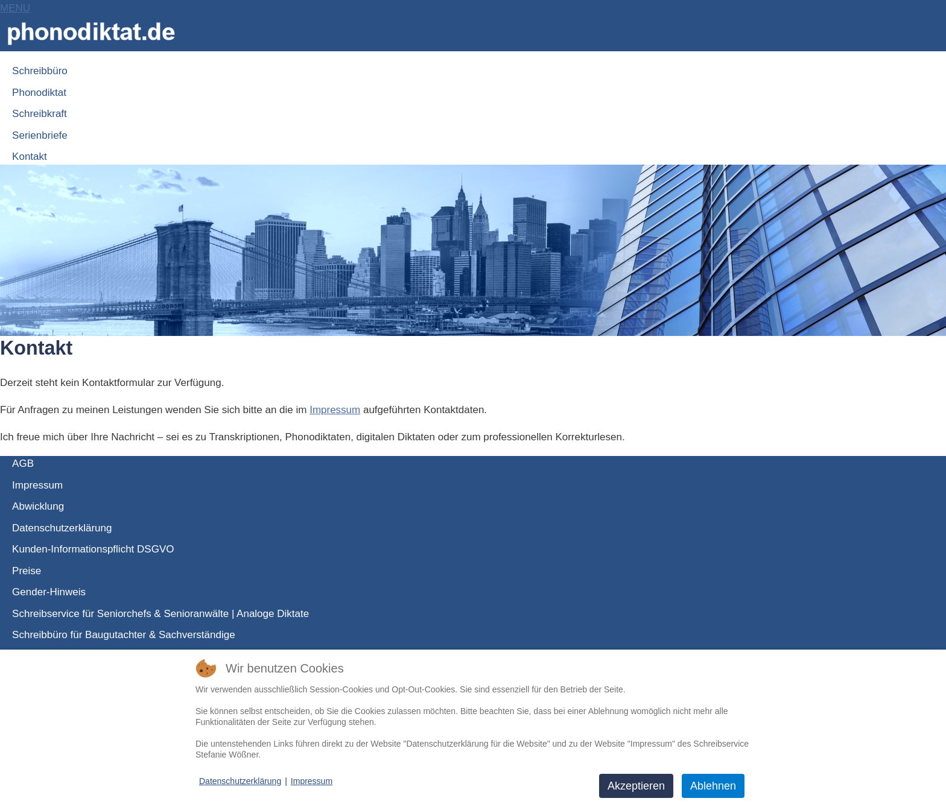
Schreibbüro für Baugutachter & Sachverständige (123, 635)
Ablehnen (713, 786)
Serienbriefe (40, 135)
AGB (23, 463)
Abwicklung (38, 506)
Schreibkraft (39, 113)
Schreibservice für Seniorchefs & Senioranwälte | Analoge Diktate (160, 613)
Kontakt (29, 156)
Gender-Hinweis (49, 592)
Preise (26, 571)
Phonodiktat (39, 92)
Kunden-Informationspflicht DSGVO (93, 549)
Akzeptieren (636, 786)
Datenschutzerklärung (62, 528)
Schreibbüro (40, 71)
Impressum (335, 410)
